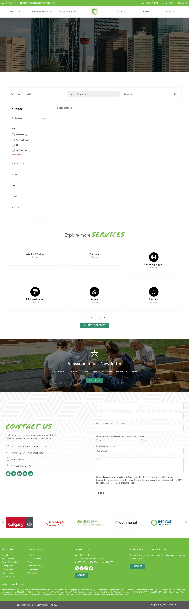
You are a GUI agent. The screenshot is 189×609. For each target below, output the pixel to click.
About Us (14, 12)
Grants (121, 12)
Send (101, 493)
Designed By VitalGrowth (162, 605)
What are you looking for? (21, 94)
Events (147, 12)
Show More (17, 154)
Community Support (153, 264)
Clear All (42, 216)
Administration (22, 140)
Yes (99, 440)
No (143, 440)
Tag (14, 128)
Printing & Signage (35, 299)
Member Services (42, 12)
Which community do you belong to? (111, 423)
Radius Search (18, 118)
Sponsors (153, 299)
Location (128, 94)
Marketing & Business (35, 254)
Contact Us (173, 12)
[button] (3, 522)
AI (17, 145)
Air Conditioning (23, 150)
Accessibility (21, 135)
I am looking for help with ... (108, 446)
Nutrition (94, 254)
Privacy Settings (8, 576)
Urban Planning (68, 12)
